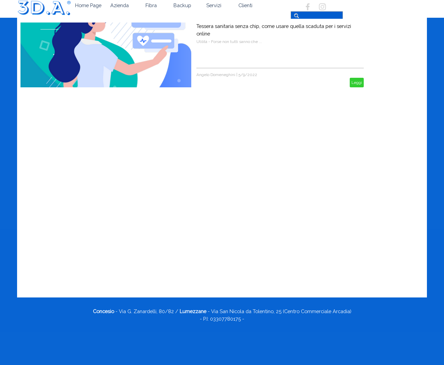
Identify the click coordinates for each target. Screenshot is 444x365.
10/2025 (379, 287)
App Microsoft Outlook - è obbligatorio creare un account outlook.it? (397, 199)
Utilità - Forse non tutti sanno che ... (229, 41)
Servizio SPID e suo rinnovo (396, 224)
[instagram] (322, 7)
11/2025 (379, 280)
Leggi (356, 82)
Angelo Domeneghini (215, 74)
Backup (182, 5)
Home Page (88, 5)
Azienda (119, 5)
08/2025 (379, 302)
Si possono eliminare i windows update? (391, 214)
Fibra (151, 5)
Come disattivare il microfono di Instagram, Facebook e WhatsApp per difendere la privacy (397, 239)
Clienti (245, 5)
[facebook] (308, 7)
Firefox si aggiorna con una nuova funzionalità (395, 256)
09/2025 (379, 294)
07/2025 (379, 309)
